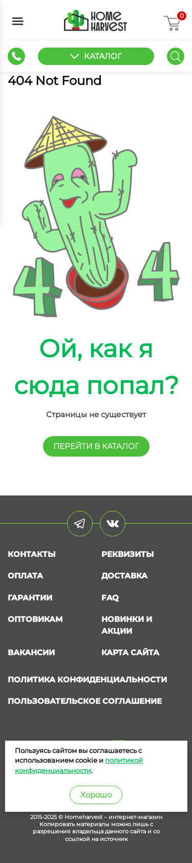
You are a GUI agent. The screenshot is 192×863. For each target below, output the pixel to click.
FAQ (110, 597)
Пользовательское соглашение (85, 701)
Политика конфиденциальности (87, 679)
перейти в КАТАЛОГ (96, 446)
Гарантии (30, 597)
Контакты (31, 554)
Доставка (124, 575)
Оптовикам (35, 619)
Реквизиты (127, 554)
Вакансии (31, 652)
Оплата (25, 575)
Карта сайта (130, 652)
